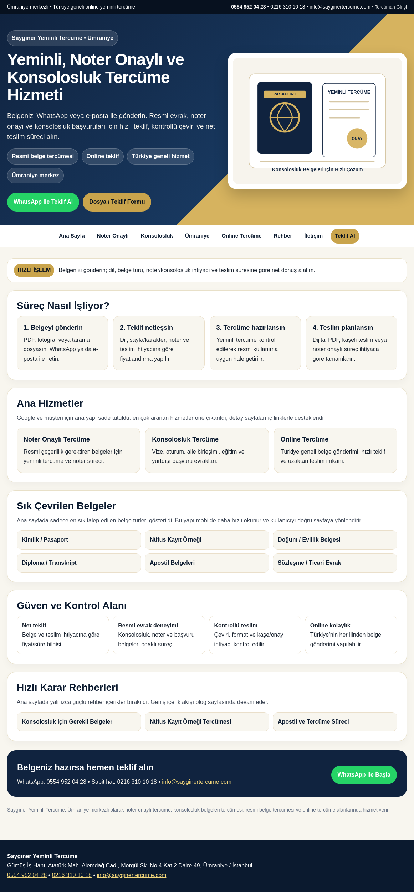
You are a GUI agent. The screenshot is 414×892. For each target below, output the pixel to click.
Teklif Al (345, 236)
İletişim (313, 236)
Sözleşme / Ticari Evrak (309, 563)
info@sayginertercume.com (340, 7)
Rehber (283, 236)
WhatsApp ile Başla (364, 775)
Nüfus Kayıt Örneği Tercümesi (190, 722)
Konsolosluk (157, 236)
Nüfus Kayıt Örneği (175, 540)
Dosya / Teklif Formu (117, 202)
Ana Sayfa (72, 236)
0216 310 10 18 (72, 875)
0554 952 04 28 (27, 875)
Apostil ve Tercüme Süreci (313, 722)
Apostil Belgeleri (172, 563)
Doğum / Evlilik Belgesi (309, 540)
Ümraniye (197, 236)
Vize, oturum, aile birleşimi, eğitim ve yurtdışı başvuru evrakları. (207, 449)
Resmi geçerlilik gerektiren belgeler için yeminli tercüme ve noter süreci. (78, 449)
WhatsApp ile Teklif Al (43, 202)
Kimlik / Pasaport (45, 540)
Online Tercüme (241, 236)
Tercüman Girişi (391, 7)
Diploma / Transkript (49, 563)
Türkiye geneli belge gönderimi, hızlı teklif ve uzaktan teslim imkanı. (335, 449)
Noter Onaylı (113, 236)
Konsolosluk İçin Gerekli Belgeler (67, 722)
